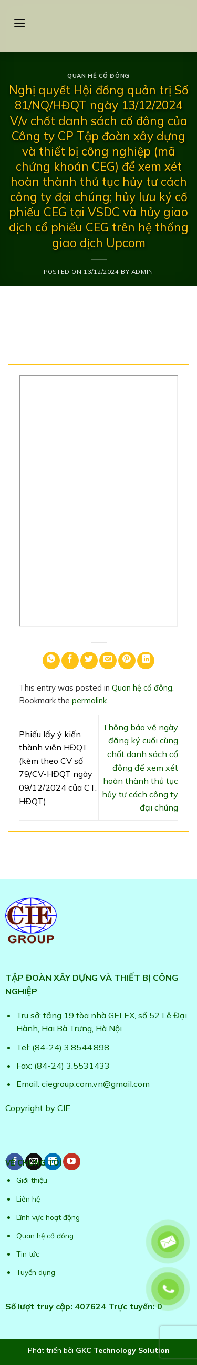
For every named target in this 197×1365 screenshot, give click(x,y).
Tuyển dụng (35, 1272)
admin (142, 271)
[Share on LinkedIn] (145, 660)
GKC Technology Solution (123, 1350)
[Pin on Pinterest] (127, 660)
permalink (89, 700)
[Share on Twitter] (89, 660)
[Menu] (19, 22)
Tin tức (27, 1253)
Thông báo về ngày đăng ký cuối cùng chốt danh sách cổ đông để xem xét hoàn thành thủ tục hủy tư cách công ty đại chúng (140, 767)
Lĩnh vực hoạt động (48, 1217)
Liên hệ (28, 1198)
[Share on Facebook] (70, 660)
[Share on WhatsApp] (51, 660)
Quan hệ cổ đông (98, 76)
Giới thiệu (31, 1179)
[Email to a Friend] (108, 660)
